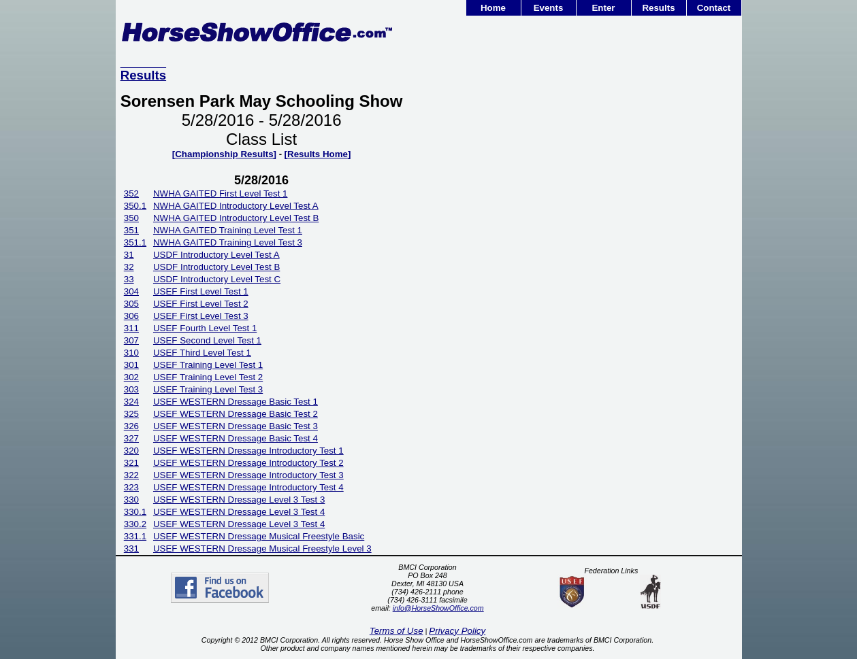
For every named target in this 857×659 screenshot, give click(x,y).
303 (131, 389)
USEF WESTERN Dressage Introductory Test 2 (248, 463)
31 (129, 255)
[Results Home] (318, 154)
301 (131, 365)
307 (131, 340)
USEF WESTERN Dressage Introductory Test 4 (248, 487)
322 (131, 475)
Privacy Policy (457, 631)
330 (131, 499)
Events (549, 8)
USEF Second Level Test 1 (207, 340)
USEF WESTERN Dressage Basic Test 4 (235, 438)
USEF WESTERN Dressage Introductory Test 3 (248, 475)
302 (131, 377)
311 (131, 328)
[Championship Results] (224, 154)
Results (658, 8)
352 (131, 193)
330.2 (135, 524)
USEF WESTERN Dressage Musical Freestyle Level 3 (262, 548)
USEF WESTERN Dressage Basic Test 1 (235, 401)
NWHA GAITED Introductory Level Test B (236, 218)
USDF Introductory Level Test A (216, 255)
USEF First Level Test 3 (200, 316)
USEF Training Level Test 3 (208, 389)
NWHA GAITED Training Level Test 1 (227, 230)
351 (131, 230)
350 (131, 218)
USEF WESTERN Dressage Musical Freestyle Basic (258, 536)
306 (131, 316)
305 (131, 304)
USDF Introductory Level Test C (216, 279)
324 (131, 401)
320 (131, 450)
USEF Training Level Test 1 (208, 365)
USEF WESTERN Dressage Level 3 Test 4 (239, 512)
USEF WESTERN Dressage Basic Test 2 (235, 414)
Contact (714, 8)
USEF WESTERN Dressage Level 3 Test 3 (239, 499)
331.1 (135, 536)
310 (131, 353)
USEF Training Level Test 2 (208, 377)
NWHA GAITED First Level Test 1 (220, 193)
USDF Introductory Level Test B (216, 267)
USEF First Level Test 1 (200, 291)
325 (131, 414)
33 (129, 279)
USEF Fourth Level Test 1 (205, 328)
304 (131, 291)
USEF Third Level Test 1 (202, 353)
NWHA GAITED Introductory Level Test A (236, 206)
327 (131, 438)
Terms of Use (396, 631)
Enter (603, 8)
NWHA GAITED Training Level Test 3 (227, 242)
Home (493, 8)
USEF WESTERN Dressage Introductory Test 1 (248, 450)
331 (131, 548)
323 (131, 487)
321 (131, 463)
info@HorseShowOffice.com (438, 608)
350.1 (135, 206)
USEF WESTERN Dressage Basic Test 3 (235, 426)
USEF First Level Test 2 (200, 304)
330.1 (135, 512)
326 (131, 426)
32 (129, 267)
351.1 (135, 242)
